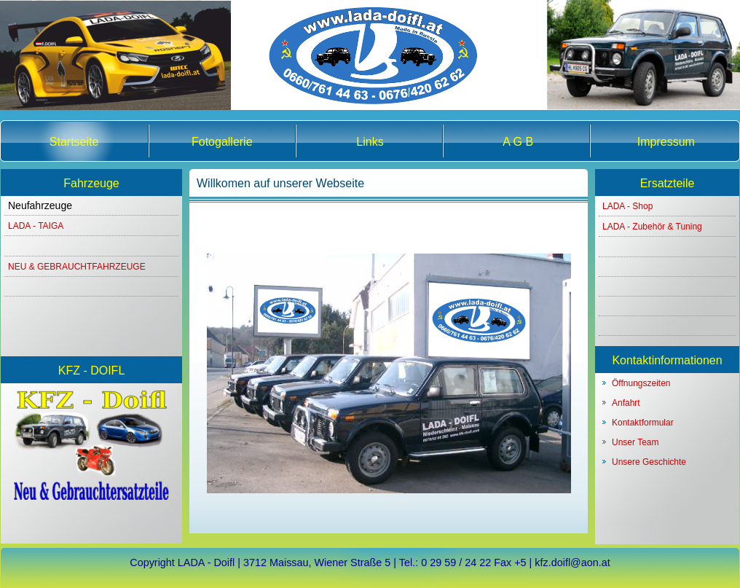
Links (369, 142)
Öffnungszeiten (641, 383)
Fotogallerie (222, 142)
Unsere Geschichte (649, 462)
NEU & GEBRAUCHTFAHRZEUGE (77, 267)
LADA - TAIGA (35, 226)
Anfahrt (626, 403)
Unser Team (635, 442)
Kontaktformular (643, 423)
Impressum (666, 142)
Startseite (74, 142)
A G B (518, 142)
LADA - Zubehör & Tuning (652, 227)
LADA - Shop (627, 206)
